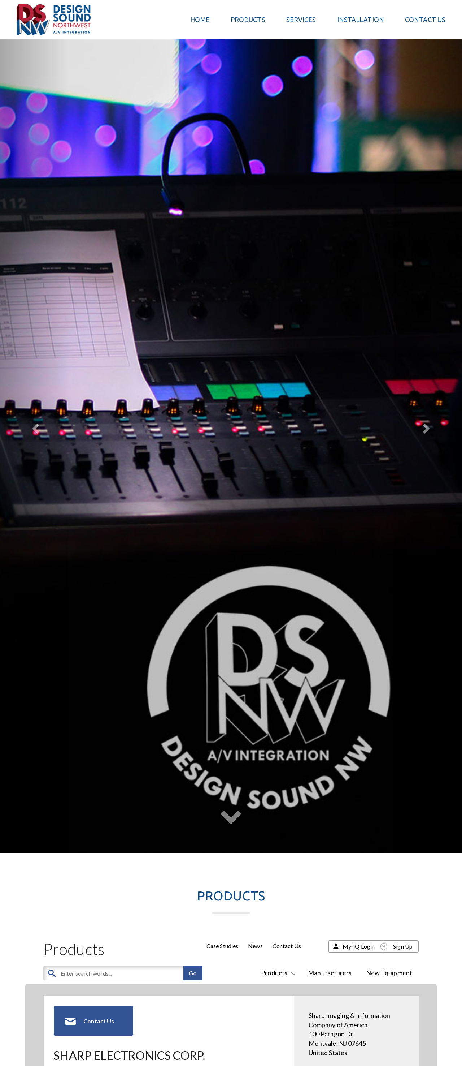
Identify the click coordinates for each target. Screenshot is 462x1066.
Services (301, 19)
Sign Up (403, 946)
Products (277, 973)
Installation (360, 19)
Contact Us (425, 19)
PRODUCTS (248, 19)
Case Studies (222, 945)
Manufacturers (330, 973)
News (255, 945)
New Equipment (389, 973)
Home (199, 19)
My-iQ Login (359, 946)
